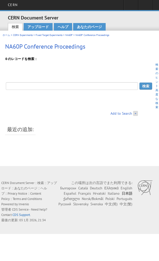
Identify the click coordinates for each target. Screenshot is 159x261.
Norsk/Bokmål (92, 198)
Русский (64, 204)
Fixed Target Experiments (49, 35)
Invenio (24, 204)
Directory (145, 6)
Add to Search (121, 113)
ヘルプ (63, 27)
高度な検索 (156, 98)
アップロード (38, 27)
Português (124, 198)
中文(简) (111, 204)
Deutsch (96, 188)
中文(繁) (126, 204)
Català (83, 188)
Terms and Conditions (27, 199)
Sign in (131, 6)
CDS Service (20, 209)
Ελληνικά (111, 188)
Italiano (114, 193)
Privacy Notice (17, 193)
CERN (12, 5)
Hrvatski (99, 193)
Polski (110, 198)
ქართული (71, 198)
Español (70, 193)
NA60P (69, 35)
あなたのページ (89, 27)
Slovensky (80, 204)
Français (84, 193)
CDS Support (21, 215)
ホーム (6, 35)
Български (68, 188)
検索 (15, 27)
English (126, 188)
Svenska (96, 204)
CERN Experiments (23, 35)
